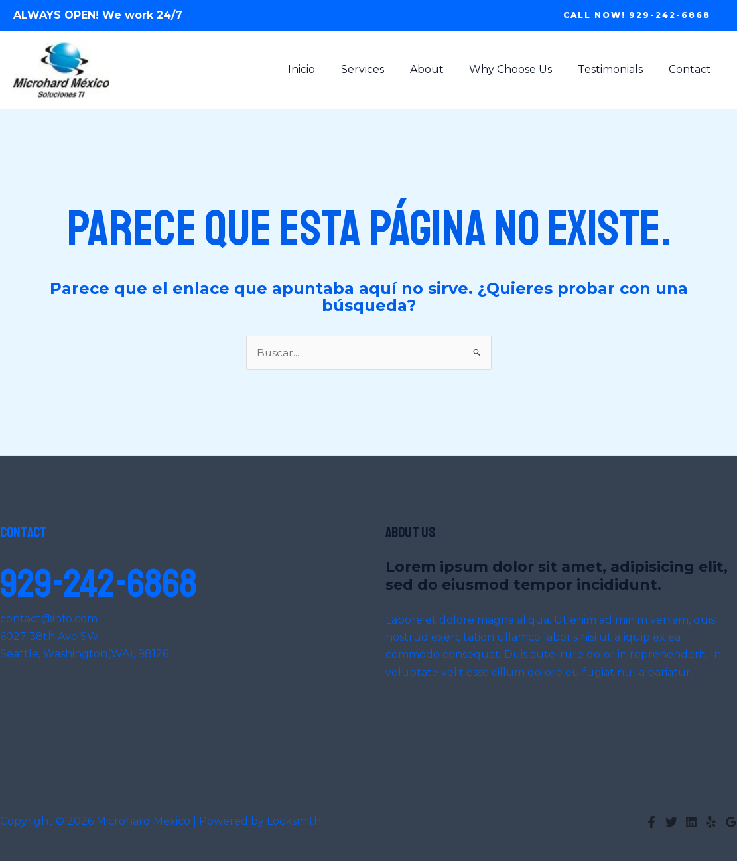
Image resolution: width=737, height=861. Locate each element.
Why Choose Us (521, 69)
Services (382, 69)
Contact (692, 69)
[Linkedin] (691, 822)
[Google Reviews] (731, 822)
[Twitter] (671, 822)
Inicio (326, 69)
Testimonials (616, 69)
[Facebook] (651, 822)
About (442, 69)
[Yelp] (711, 822)
